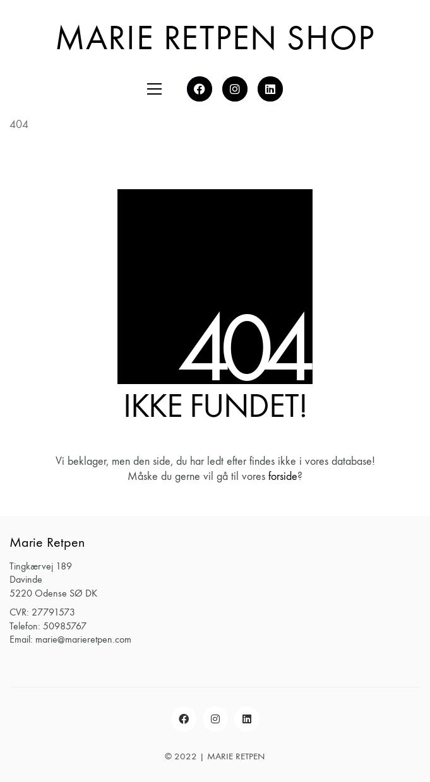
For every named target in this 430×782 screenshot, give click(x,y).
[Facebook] (183, 719)
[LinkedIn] (247, 719)
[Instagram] (215, 719)
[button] (154, 89)
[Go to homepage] (215, 36)
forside (282, 476)
